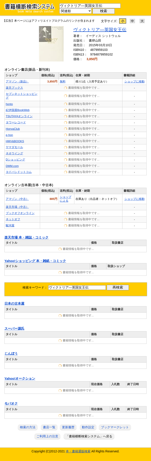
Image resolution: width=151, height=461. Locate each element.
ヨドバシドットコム (19, 172)
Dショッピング (15, 159)
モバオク (11, 403)
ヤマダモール (14, 147)
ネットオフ (13, 219)
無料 (63, 81)
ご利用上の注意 (47, 436)
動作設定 (88, 427)
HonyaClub (13, 128)
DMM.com (12, 166)
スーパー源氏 (14, 328)
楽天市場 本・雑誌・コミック (26, 237)
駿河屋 (10, 225)
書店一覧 (49, 427)
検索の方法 (27, 427)
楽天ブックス (14, 87)
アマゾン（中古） (17, 199)
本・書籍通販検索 (78, 451)
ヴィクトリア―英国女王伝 (99, 29)
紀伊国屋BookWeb (17, 110)
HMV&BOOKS (15, 141)
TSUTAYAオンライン (19, 116)
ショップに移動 (134, 81)
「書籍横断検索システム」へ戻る (89, 436)
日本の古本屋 (14, 303)
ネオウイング (14, 153)
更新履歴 (68, 427)
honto (9, 104)
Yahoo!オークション (19, 378)
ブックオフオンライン (20, 213)
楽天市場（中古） (17, 207)
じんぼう (11, 353)
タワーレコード (16, 122)
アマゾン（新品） (17, 81)
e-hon (9, 135)
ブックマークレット (115, 427)
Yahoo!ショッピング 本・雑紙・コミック (35, 261)
